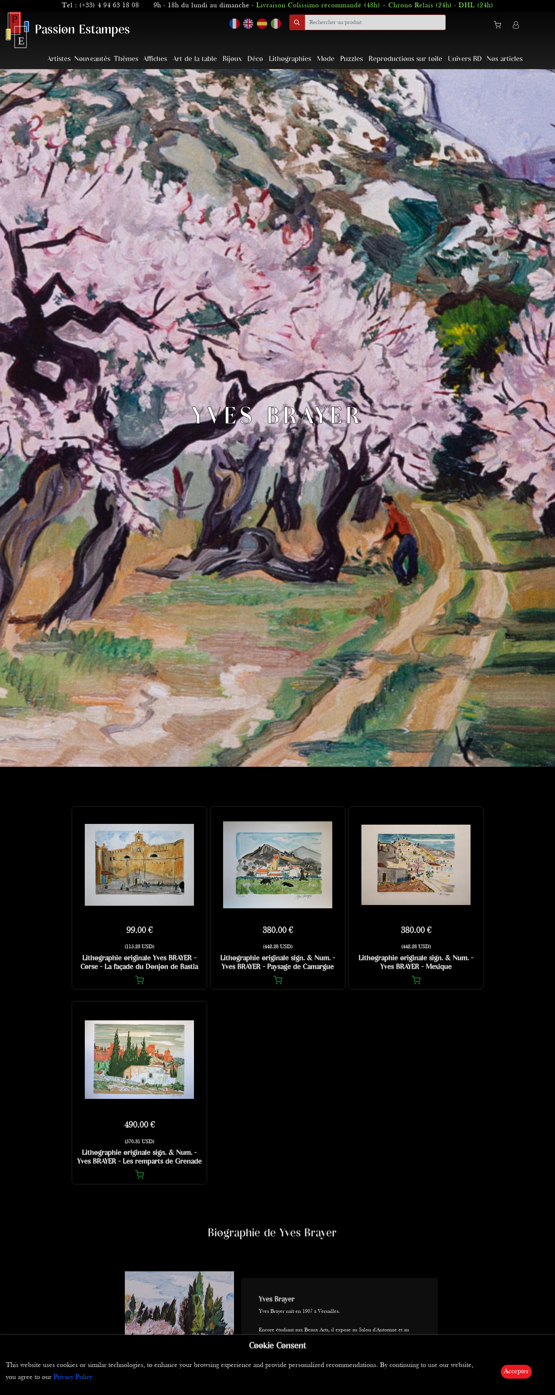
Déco (255, 59)
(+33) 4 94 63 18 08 (109, 5)
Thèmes (126, 59)
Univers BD (465, 59)
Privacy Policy (72, 1377)
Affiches (155, 59)
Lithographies (290, 59)
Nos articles (505, 59)
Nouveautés (92, 59)
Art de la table (195, 59)
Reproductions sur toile (405, 59)
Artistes (59, 59)
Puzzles (351, 59)
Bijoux (232, 59)
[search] (375, 22)
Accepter (516, 1371)
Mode (325, 59)
